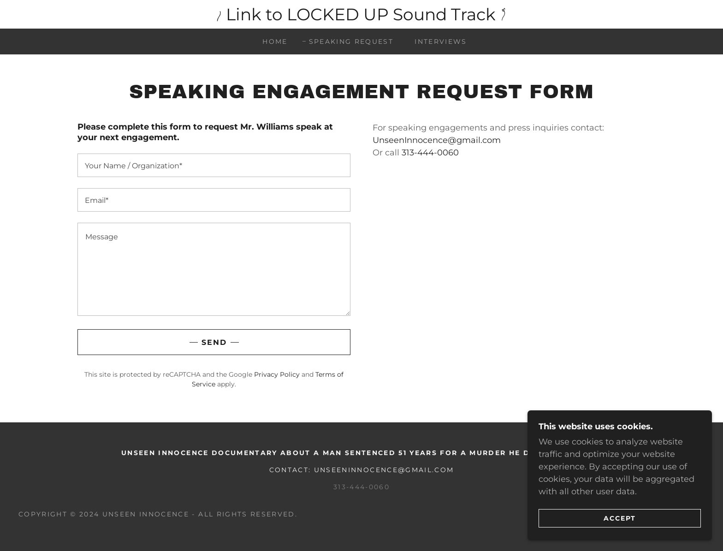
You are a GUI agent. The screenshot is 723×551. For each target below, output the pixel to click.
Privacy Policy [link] (277, 374)
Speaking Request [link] (351, 41)
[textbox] (213, 165)
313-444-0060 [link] (430, 153)
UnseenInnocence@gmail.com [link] (437, 140)
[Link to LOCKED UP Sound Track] (361, 14)
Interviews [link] (441, 41)
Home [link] (274, 41)
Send (214, 342)
